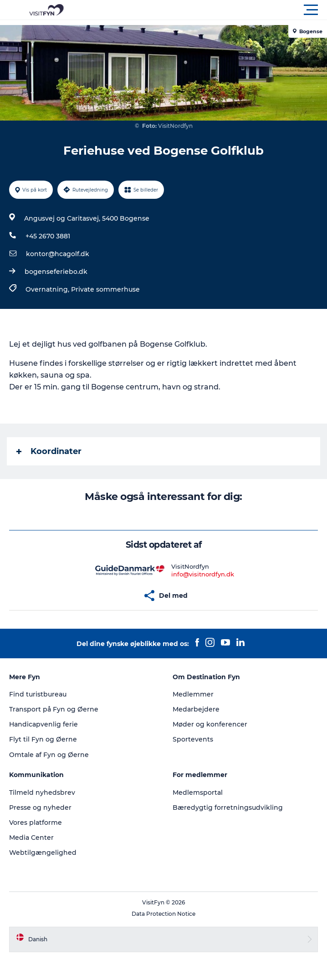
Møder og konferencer (210, 724)
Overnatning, (48, 289)
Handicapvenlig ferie (43, 724)
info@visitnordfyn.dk (202, 574)
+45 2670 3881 (48, 236)
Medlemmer (193, 694)
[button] (204, 10)
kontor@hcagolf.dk (57, 254)
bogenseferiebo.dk (56, 272)
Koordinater (49, 451)
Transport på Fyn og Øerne (53, 709)
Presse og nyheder (40, 807)
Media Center (31, 837)
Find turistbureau (37, 694)
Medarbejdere (196, 709)
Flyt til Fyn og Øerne (43, 739)
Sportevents (193, 739)
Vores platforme (35, 822)
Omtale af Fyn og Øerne (49, 755)
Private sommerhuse (105, 289)
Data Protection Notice (163, 913)
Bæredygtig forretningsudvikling (228, 807)
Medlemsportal (198, 792)
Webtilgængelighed (43, 852)
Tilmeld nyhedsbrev (42, 792)
